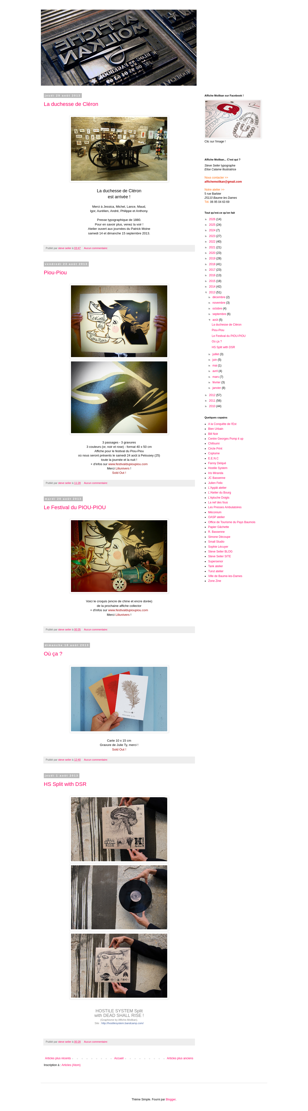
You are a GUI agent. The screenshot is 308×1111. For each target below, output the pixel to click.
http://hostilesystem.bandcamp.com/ (122, 1023)
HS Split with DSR (65, 784)
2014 (212, 286)
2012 (212, 395)
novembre (219, 302)
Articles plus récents (58, 1058)
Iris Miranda (215, 473)
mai (215, 365)
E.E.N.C (213, 458)
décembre (219, 297)
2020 (212, 253)
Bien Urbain (215, 428)
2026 (212, 219)
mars (216, 377)
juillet (216, 354)
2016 (212, 275)
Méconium (214, 512)
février (216, 382)
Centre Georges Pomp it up (225, 438)
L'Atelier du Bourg (219, 492)
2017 (212, 269)
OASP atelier (216, 517)
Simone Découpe (219, 537)
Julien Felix (215, 483)
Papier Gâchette (218, 527)
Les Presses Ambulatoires (225, 507)
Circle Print (215, 448)
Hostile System (217, 468)
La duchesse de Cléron (71, 104)
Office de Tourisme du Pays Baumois (231, 522)
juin (215, 359)
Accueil (119, 1058)
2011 (212, 400)
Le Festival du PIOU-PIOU (75, 507)
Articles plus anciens (180, 1058)
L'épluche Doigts (218, 497)
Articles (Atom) (71, 1065)
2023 (212, 236)
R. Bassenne (216, 531)
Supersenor (215, 561)
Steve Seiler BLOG (220, 551)
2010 (212, 406)
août (215, 319)
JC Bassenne (216, 478)
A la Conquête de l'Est (222, 424)
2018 (212, 264)
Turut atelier (216, 571)
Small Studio (216, 541)
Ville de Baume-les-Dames (225, 576)
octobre (217, 308)
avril (215, 371)
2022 (212, 241)
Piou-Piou (55, 273)
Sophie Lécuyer (218, 546)
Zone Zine (214, 581)
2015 (212, 281)
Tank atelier (215, 566)
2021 (212, 247)
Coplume (214, 453)
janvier (217, 388)
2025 (212, 224)
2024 (212, 230)
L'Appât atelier (217, 487)
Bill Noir (213, 434)
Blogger (171, 1099)
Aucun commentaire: (96, 248)
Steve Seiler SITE (219, 556)
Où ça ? (53, 654)
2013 (212, 292)
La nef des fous (218, 502)
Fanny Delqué (217, 463)
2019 (212, 258)
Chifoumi (213, 443)
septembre (219, 314)
